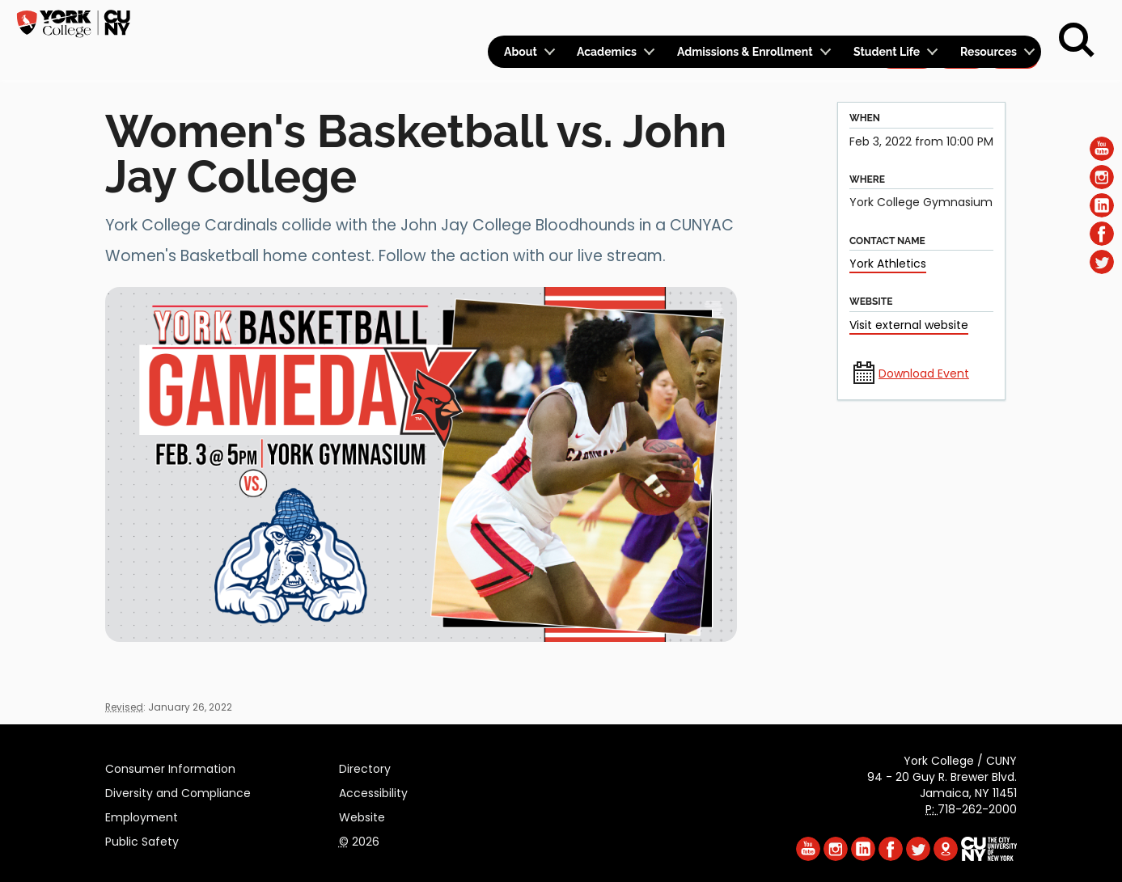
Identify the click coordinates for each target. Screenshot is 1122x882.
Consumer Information (170, 766)
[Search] (1076, 40)
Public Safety (142, 839)
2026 (359, 839)
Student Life (886, 56)
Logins (748, 21)
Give (961, 21)
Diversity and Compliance (178, 790)
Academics (607, 56)
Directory (365, 766)
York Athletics (887, 263)
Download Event (924, 373)
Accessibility (373, 790)
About (520, 56)
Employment (141, 815)
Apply (906, 21)
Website (362, 815)
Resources (988, 56)
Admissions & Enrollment (745, 56)
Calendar (828, 21)
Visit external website (908, 325)
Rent (1013, 21)
